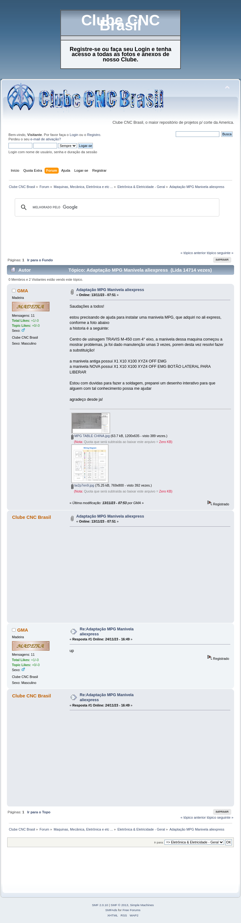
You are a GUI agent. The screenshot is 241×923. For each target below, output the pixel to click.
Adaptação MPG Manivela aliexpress (110, 290)
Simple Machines (142, 905)
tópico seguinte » (220, 253)
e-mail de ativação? (45, 139)
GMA (22, 290)
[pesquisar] (116, 207)
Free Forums (131, 910)
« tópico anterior (193, 253)
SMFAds (111, 910)
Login (74, 135)
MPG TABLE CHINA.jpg (90, 436)
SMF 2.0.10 (100, 905)
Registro (93, 135)
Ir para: (158, 842)
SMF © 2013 (119, 905)
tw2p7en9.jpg (82, 485)
